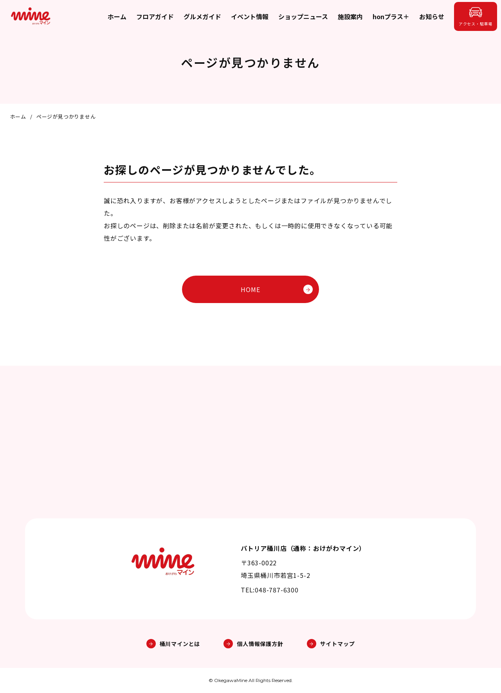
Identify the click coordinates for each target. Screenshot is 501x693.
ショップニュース (303, 16)
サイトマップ (331, 643)
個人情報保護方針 (253, 643)
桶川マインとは (173, 643)
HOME (277, 289)
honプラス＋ (391, 16)
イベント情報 (250, 16)
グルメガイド (202, 16)
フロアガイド (155, 16)
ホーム (117, 16)
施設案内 (350, 16)
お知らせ (431, 16)
